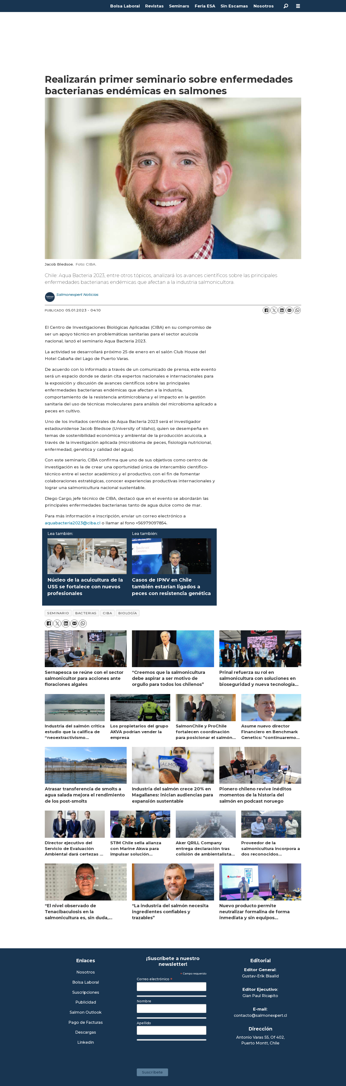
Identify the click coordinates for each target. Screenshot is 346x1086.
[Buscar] (286, 6)
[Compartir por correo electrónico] (289, 310)
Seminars (179, 6)
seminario (58, 613)
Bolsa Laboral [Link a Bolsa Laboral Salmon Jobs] (85, 982)
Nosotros (264, 6)
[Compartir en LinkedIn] (281, 310)
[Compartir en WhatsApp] (297, 310)
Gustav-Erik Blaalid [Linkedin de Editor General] (260, 976)
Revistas (154, 6)
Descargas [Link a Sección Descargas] (85, 1032)
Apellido (144, 1023)
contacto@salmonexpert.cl (260, 1015)
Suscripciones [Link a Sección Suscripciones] (85, 992)
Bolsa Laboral (125, 6)
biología (127, 613)
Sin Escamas (234, 6)
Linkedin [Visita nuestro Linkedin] (85, 1042)
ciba (107, 613)
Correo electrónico (154, 979)
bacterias (86, 613)
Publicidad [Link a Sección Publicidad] (85, 1002)
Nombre (144, 1001)
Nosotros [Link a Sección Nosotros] (85, 972)
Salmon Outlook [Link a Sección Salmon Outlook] (86, 1012)
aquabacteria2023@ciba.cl (72, 523)
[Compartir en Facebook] (266, 310)
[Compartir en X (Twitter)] (274, 310)
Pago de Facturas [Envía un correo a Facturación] (85, 1022)
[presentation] (173, 1052)
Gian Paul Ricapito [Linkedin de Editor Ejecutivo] (260, 995)
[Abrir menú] (298, 6)
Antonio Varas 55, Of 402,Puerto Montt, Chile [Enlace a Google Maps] (260, 1040)
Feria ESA (205, 6)
